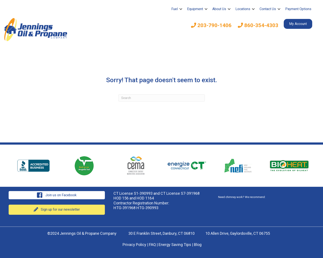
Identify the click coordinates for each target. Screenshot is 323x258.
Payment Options (298, 9)
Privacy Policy (134, 244)
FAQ (152, 244)
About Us (219, 9)
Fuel (174, 9)
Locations (242, 9)
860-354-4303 (258, 25)
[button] (181, 9)
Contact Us (268, 9)
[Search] (161, 98)
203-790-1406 (211, 25)
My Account (298, 24)
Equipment (195, 9)
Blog (198, 244)
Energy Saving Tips (175, 244)
